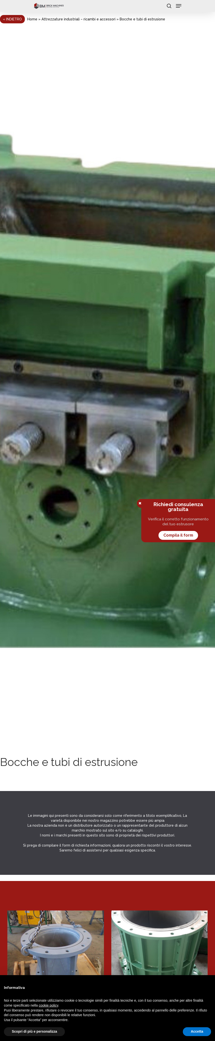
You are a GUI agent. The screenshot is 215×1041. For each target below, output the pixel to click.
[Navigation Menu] (178, 5)
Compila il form (178, 535)
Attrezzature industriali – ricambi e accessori (78, 19)
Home (32, 19)
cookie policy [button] (48, 1005)
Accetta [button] (197, 1031)
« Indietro (12, 19)
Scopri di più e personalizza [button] (34, 1031)
